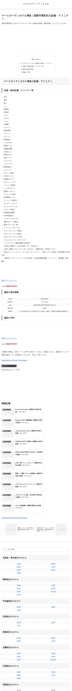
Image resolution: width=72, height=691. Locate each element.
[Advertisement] (36, 40)
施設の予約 (26, 72)
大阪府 (19, 607)
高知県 (53, 641)
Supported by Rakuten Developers (14, 361)
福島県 (53, 517)
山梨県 (19, 558)
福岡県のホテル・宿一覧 (9, 366)
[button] (68, 497)
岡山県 (19, 626)
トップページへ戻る (18, 685)
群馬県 (19, 539)
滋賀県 (19, 601)
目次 (33, 59)
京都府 (19, 604)
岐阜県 (19, 585)
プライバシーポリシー (53, 685)
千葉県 (53, 533)
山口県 (53, 623)
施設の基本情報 (28, 69)
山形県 (53, 514)
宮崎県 (53, 656)
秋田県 (53, 511)
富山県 (19, 570)
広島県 (53, 619)
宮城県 (19, 520)
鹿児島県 (53, 660)
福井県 (53, 570)
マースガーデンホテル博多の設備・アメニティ (36, 63)
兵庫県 (53, 601)
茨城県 (19, 533)
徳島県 (19, 638)
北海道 (19, 511)
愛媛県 (53, 638)
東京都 (53, 536)
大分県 (53, 653)
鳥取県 (19, 619)
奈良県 (53, 604)
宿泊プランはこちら (9, 281)
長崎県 (19, 660)
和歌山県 (53, 607)
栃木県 (19, 536)
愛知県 (53, 585)
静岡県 (19, 588)
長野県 (53, 554)
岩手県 (19, 517)
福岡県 (19, 653)
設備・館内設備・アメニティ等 (33, 66)
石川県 (19, 573)
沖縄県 (53, 663)
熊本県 (19, 663)
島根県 (19, 623)
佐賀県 (19, 656)
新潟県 (19, 554)
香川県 (19, 641)
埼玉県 (19, 542)
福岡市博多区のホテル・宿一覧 (10, 370)
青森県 (19, 514)
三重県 (53, 588)
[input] (36, 497)
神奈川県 (53, 539)
